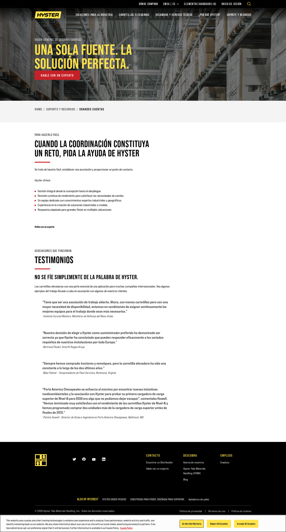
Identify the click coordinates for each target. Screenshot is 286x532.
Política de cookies (241, 511)
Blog (185, 479)
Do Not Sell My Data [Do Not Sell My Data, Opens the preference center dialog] (191, 524)
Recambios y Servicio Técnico (174, 15)
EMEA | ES (171, 4)
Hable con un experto (157, 468)
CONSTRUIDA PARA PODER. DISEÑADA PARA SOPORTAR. (157, 499)
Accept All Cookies (246, 524)
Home (38, 109)
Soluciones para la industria (94, 15)
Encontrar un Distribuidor (159, 462)
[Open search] (249, 4)
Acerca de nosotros (193, 462)
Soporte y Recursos (60, 109)
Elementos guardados (200, 4)
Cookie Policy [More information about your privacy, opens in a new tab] (126, 528)
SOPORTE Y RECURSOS (239, 15)
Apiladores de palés (198, 499)
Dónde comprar (148, 4)
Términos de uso (216, 511)
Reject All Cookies (219, 524)
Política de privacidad (191, 511)
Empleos (224, 462)
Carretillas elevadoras (134, 15)
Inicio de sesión (231, 4)
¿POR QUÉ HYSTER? (209, 15)
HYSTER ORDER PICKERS (114, 499)
